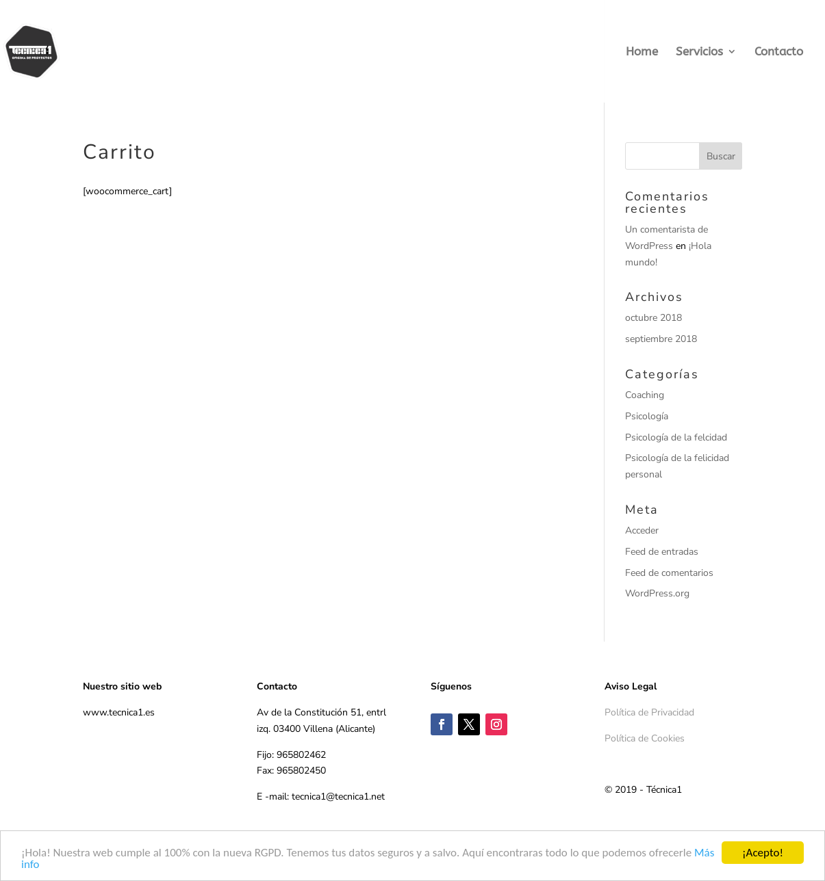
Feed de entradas (661, 551)
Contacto (778, 52)
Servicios (699, 52)
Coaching (644, 395)
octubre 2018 (653, 317)
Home (642, 52)
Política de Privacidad (649, 712)
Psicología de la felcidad (676, 437)
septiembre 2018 (661, 338)
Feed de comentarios (669, 572)
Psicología (646, 416)
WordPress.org (657, 593)
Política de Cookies (645, 738)
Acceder (642, 530)
